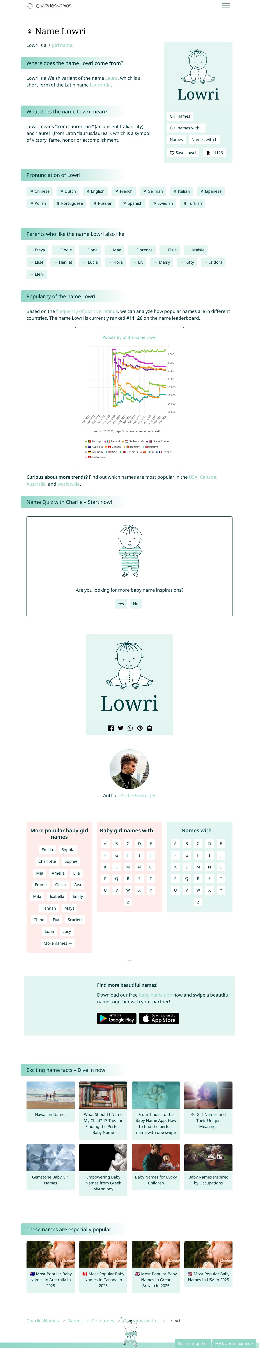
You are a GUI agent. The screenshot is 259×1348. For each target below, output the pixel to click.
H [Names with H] (198, 855)
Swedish (163, 203)
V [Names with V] (187, 890)
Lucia (93, 262)
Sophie (71, 861)
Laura (111, 78)
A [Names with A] (175, 843)
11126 (214, 153)
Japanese (211, 191)
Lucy (66, 931)
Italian (181, 191)
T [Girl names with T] (151, 878)
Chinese (40, 191)
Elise (39, 262)
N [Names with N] (209, 867)
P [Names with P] (175, 878)
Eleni (39, 274)
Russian (102, 203)
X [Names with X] (209, 890)
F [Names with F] (175, 855)
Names (176, 139)
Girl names (180, 116)
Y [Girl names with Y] (151, 890)
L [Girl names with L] (116, 867)
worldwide (68, 484)
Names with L (204, 139)
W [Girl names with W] (128, 890)
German (153, 191)
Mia (39, 873)
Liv (140, 262)
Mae (117, 249)
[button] (92, 680)
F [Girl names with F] (105, 855)
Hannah (48, 908)
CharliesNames (43, 1321)
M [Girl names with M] (128, 867)
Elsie (172, 249)
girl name (62, 45)
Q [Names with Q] (186, 878)
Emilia (47, 849)
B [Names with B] (186, 843)
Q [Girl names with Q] (116, 878)
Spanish (132, 203)
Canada (208, 477)
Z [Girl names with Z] (128, 902)
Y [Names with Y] (221, 890)
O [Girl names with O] (150, 867)
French (123, 191)
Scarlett (75, 919)
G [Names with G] (186, 855)
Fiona (92, 249)
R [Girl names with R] (128, 878)
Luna (49, 931)
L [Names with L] (187, 867)
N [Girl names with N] (139, 867)
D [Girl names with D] (139, 843)
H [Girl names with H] (128, 855)
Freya (40, 249)
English (95, 191)
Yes (121, 603)
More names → (58, 943)
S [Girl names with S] (139, 878)
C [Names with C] (198, 843)
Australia (36, 484)
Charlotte (47, 861)
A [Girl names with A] (105, 843)
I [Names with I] (209, 855)
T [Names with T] (221, 878)
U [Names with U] (175, 890)
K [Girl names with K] (105, 867)
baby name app (155, 995)
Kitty (189, 262)
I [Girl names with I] (139, 855)
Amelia (58, 873)
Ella (76, 873)
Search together (193, 1343)
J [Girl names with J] (150, 855)
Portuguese (69, 203)
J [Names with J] (221, 855)
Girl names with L (186, 128)
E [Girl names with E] (151, 843)
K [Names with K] (175, 867)
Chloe (39, 919)
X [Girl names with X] (139, 890)
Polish (38, 203)
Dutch (68, 191)
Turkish (192, 203)
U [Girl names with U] (105, 890)
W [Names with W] (198, 890)
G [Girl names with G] (116, 855)
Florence (145, 249)
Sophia (68, 849)
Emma (41, 884)
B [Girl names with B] (116, 843)
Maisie (198, 249)
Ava (77, 884)
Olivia (60, 884)
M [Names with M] (198, 867)
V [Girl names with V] (116, 890)
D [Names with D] (209, 843)
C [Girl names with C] (128, 843)
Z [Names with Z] (198, 902)
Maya (69, 908)
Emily (78, 896)
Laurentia (100, 85)
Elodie (66, 249)
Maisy (164, 262)
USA (193, 477)
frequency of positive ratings (87, 311)
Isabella (57, 896)
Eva (56, 919)
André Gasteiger (138, 795)
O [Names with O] (220, 867)
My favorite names (232, 1343)
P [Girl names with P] (105, 878)
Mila (37, 896)
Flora (118, 262)
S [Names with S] (209, 878)
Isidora (215, 262)
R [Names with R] (198, 878)
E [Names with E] (221, 843)
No (135, 603)
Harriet (65, 262)
